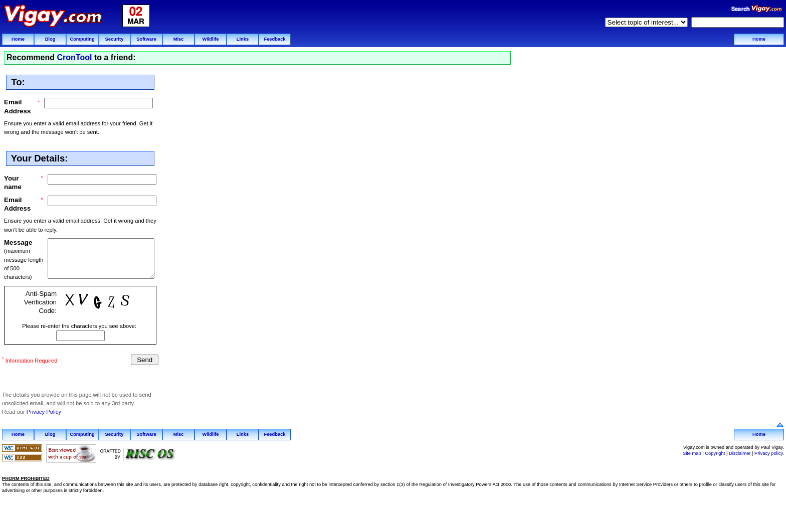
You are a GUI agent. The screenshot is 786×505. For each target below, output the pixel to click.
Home (18, 39)
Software (146, 39)
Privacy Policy (44, 411)
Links (243, 39)
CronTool (74, 57)
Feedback (274, 39)
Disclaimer (740, 451)
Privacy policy (768, 451)
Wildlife (210, 39)
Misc (178, 39)
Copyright (715, 451)
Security (114, 39)
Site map (692, 451)
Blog (50, 39)
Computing (82, 39)
